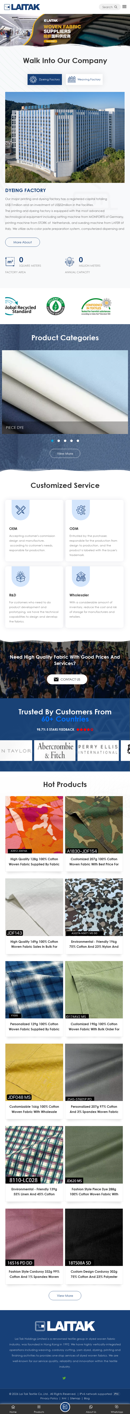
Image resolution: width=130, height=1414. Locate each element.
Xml (64, 1398)
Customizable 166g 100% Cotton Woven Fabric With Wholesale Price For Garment (34, 1109)
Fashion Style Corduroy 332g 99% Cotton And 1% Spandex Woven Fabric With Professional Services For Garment (34, 1274)
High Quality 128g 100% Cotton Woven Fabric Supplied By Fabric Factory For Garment (34, 862)
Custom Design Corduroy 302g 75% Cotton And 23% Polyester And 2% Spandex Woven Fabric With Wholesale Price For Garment (94, 1274)
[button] (127, 31)
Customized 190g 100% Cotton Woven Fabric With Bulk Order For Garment (94, 1027)
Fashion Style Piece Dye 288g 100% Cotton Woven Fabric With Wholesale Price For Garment (94, 1192)
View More (65, 453)
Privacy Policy (49, 1398)
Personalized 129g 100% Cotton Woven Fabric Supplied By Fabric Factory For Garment (34, 1027)
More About (22, 242)
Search (109, 7)
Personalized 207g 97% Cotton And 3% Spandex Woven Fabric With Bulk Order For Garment (94, 1109)
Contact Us (67, 679)
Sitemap (75, 1398)
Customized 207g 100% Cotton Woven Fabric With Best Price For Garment (94, 862)
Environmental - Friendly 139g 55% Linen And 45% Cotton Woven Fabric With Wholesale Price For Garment (34, 1192)
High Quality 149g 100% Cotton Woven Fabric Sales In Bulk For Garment (34, 944)
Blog (87, 1398)
